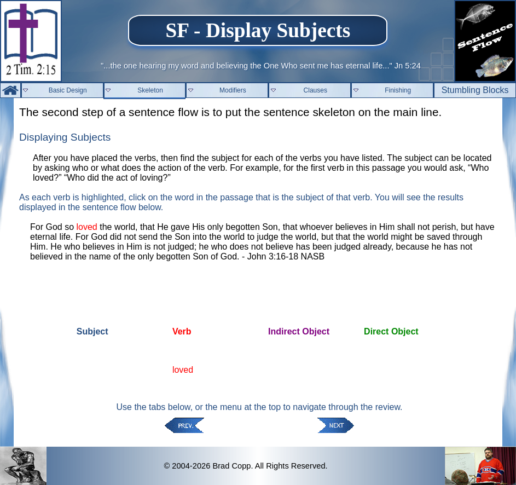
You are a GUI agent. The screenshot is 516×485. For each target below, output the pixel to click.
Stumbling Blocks (475, 90)
